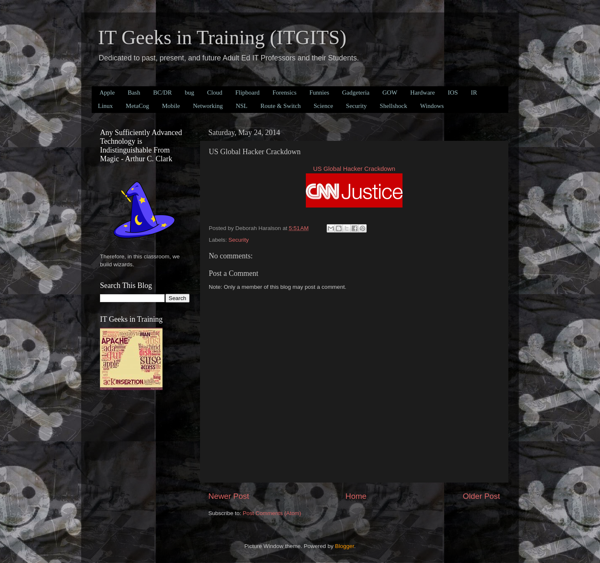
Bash (134, 92)
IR (474, 92)
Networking (208, 106)
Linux (105, 106)
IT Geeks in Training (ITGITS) (222, 37)
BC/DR (162, 92)
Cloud (214, 92)
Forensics (284, 92)
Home (355, 496)
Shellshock (393, 106)
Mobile (171, 106)
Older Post (481, 496)
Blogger (344, 546)
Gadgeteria (356, 92)
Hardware (422, 92)
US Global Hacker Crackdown (354, 168)
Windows (432, 106)
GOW (390, 92)
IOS (453, 92)
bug (189, 92)
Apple (107, 92)
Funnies (319, 92)
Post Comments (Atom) (272, 513)
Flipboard (247, 92)
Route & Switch (280, 106)
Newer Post (228, 496)
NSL (242, 106)
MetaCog (137, 106)
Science (323, 106)
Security (356, 106)
